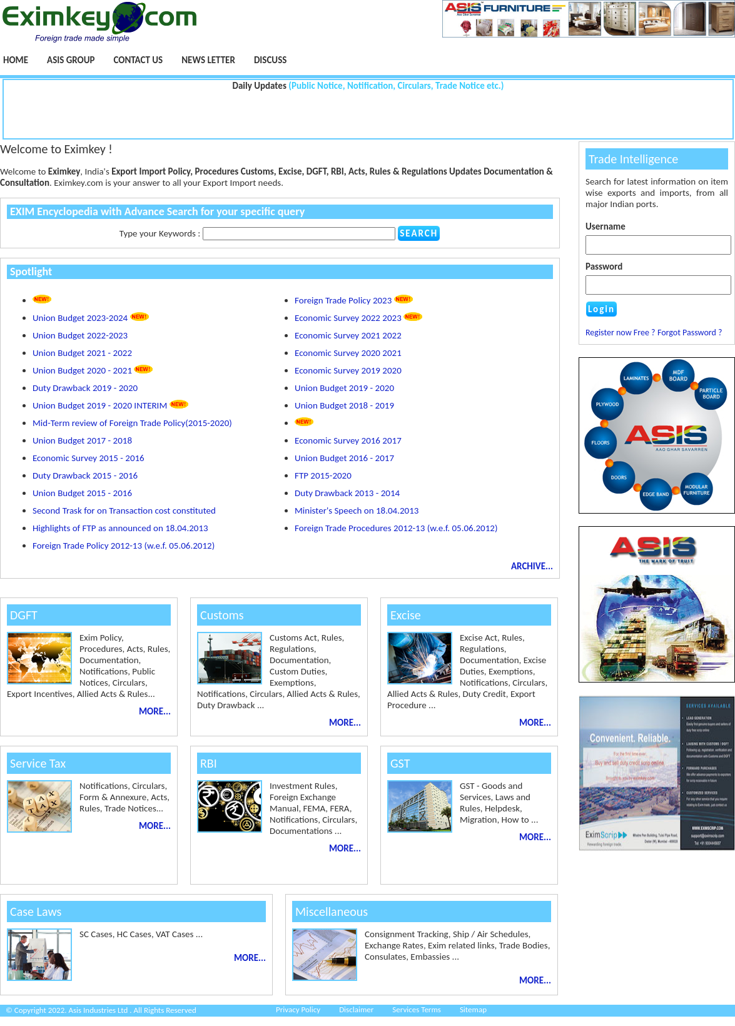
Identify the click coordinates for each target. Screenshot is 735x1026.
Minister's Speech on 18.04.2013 (356, 510)
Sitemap (473, 1009)
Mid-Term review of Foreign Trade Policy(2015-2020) (132, 423)
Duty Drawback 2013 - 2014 (347, 493)
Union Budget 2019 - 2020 (344, 388)
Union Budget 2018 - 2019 (344, 405)
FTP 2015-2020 (323, 475)
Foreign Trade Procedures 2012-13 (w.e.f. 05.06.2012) (396, 528)
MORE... (155, 711)
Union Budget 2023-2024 (91, 317)
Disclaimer (356, 1009)
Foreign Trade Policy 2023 (354, 300)
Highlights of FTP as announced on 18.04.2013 (120, 528)
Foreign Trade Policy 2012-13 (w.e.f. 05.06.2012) (124, 545)
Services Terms (416, 1009)
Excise (405, 614)
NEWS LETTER (208, 60)
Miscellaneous (331, 911)
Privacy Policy (298, 1009)
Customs (222, 614)
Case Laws (35, 911)
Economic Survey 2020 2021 (348, 352)
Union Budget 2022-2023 (80, 335)
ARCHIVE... (532, 566)
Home (15, 60)
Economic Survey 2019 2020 (348, 370)
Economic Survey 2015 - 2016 (88, 458)
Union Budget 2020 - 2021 (93, 370)
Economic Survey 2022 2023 (358, 317)
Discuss (270, 60)
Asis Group (70, 60)
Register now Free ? (620, 332)
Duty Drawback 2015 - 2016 (85, 475)
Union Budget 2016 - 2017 (344, 458)
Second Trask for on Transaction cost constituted (124, 510)
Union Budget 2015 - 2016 (82, 493)
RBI (208, 763)
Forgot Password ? (689, 332)
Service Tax (38, 763)
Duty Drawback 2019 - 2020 (85, 388)
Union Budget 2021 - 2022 (82, 352)
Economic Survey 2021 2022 (348, 335)
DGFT (24, 614)
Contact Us (138, 60)
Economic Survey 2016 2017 (348, 440)
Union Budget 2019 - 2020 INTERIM (110, 405)
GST (400, 763)
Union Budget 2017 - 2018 (82, 440)
